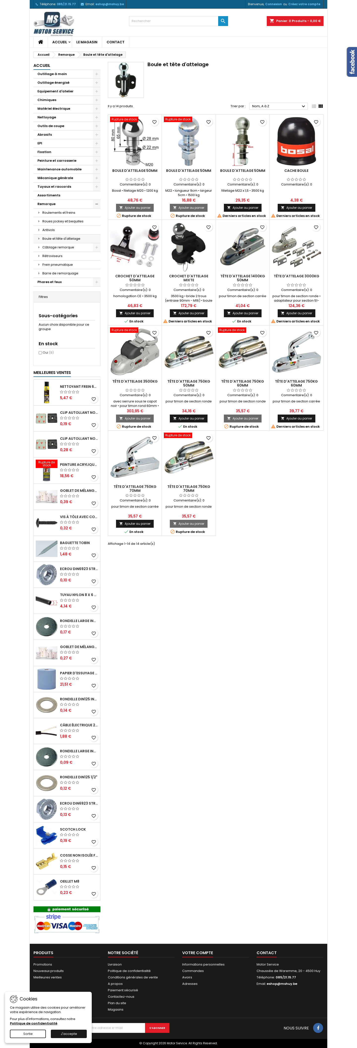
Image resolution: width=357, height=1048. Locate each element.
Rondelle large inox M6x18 (79, 751)
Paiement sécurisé (123, 990)
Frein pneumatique (57, 264)
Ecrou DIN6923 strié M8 (79, 803)
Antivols (48, 230)
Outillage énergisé (53, 82)
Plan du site (117, 1003)
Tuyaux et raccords (54, 186)
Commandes (193, 971)
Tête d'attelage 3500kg (135, 381)
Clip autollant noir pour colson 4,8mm (79, 439)
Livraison (115, 964)
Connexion (273, 4)
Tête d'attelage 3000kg (296, 276)
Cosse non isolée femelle (79, 855)
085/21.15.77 (66, 4)
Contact (115, 42)
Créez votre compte (304, 4)
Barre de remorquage (60, 273)
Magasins (115, 1009)
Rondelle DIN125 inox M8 (79, 699)
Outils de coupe (50, 126)
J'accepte (69, 1033)
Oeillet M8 (69, 881)
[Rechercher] (178, 21)
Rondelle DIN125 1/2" (78, 777)
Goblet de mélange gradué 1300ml (79, 491)
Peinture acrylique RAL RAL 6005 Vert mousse (79, 465)
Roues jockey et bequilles (63, 221)
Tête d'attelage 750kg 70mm (135, 488)
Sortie (28, 1033)
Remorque (46, 204)
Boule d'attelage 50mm (134, 170)
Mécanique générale (55, 178)
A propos (115, 983)
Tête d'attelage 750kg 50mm (188, 383)
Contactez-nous (121, 996)
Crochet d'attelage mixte (188, 278)
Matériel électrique (53, 108)
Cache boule (296, 170)
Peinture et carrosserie (56, 160)
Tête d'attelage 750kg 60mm (242, 383)
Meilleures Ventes (52, 372)
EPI (39, 143)
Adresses (190, 983)
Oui (48, 352)
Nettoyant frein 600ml (79, 387)
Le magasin (86, 42)
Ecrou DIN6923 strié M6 (79, 569)
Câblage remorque (58, 247)
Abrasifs (44, 134)
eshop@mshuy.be (109, 4)
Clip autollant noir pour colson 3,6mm (79, 413)
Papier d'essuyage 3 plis (79, 673)
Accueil (59, 42)
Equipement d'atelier (55, 91)
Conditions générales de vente (133, 977)
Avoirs (187, 977)
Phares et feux (49, 282)
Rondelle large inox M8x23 (79, 621)
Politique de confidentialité (129, 971)
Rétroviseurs (52, 256)
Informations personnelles (203, 964)
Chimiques (46, 100)
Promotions (42, 964)
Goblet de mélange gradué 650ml (79, 647)
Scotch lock (73, 829)
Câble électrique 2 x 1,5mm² (79, 725)
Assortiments (48, 195)
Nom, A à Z (279, 106)
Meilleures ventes (47, 977)
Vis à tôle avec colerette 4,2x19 (79, 517)
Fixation (44, 152)
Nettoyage (46, 117)
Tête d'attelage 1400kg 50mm (242, 278)
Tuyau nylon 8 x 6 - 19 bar (79, 595)
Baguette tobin (75, 543)
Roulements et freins (58, 212)
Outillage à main (52, 74)
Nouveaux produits (48, 971)
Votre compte (197, 953)
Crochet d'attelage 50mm (134, 278)
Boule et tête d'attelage (61, 238)
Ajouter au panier (134, 208)
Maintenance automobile (59, 169)
